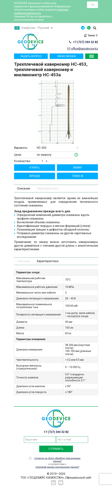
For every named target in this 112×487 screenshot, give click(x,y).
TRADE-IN (77, 176)
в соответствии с (57, 463)
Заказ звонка (66, 56)
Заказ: (92, 35)
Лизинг (77, 167)
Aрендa (34, 176)
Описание (23, 188)
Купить (35, 167)
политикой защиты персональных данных (57, 467)
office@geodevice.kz (84, 48)
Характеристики (47, 188)
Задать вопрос (31, 56)
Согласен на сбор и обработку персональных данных (57, 460)
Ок (92, 4)
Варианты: (21, 147)
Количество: (22, 161)
